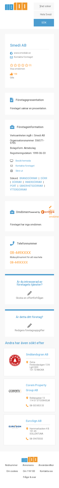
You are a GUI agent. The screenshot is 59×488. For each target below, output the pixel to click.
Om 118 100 (29, 471)
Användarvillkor (46, 465)
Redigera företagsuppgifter (29, 330)
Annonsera (28, 465)
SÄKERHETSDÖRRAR (31, 185)
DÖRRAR (17, 182)
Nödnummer (11, 465)
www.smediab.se (22, 53)
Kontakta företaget (23, 57)
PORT (13, 185)
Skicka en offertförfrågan (29, 297)
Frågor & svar (29, 477)
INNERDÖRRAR (33, 182)
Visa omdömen (17, 69)
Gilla (12, 77)
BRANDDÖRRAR (28, 178)
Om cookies (12, 471)
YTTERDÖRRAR (18, 189)
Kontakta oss (46, 471)
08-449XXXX (20, 253)
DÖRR (44, 178)
